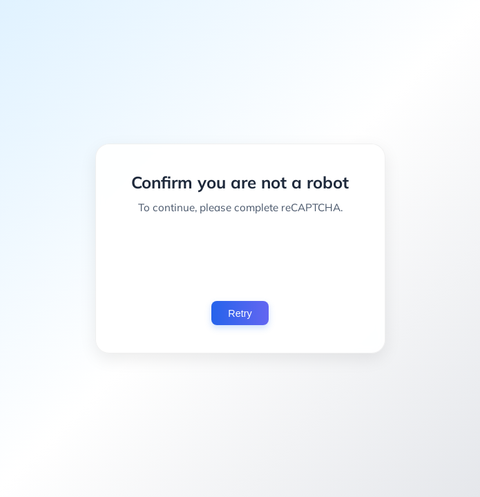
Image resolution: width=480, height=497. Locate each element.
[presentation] (240, 257)
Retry (239, 313)
